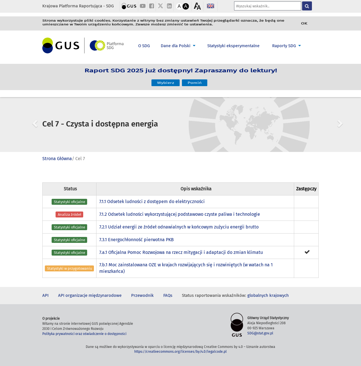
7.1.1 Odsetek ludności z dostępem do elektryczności (152, 201)
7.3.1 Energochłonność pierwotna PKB (136, 239)
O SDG (144, 45)
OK (304, 23)
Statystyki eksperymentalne (233, 45)
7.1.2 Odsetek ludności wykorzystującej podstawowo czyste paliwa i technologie (179, 214)
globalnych (257, 295)
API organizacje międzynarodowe (90, 295)
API (45, 295)
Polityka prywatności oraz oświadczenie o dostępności (84, 334)
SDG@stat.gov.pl (260, 333)
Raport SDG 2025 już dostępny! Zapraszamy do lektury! (180, 73)
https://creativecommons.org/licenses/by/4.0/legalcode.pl (180, 352)
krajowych (279, 295)
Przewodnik (142, 295)
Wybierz (165, 80)
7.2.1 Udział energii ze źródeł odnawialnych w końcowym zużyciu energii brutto (179, 227)
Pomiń (195, 80)
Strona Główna (57, 158)
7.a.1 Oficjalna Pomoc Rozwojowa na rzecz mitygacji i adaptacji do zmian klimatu (181, 252)
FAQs (167, 295)
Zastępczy (306, 188)
